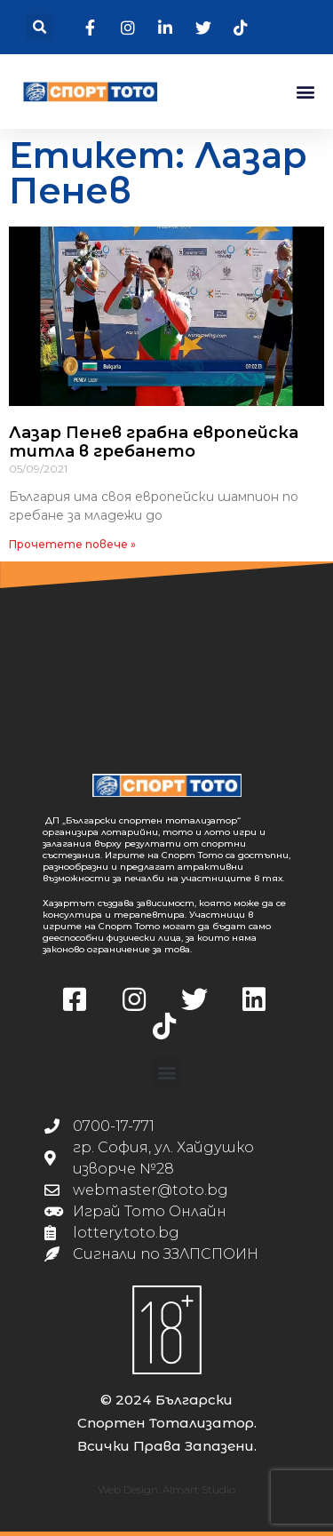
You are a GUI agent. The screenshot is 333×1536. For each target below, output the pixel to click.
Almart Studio (199, 1489)
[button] (39, 27)
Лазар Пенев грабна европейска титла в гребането (153, 442)
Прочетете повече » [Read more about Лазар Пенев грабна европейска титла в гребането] (72, 544)
